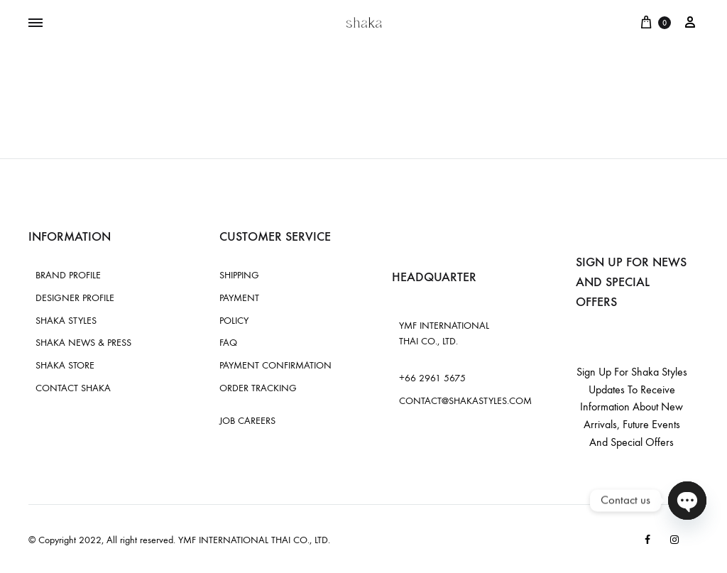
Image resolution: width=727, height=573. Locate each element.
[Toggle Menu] (35, 23)
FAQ (228, 343)
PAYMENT (239, 298)
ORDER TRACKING (258, 388)
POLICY (233, 321)
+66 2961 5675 (432, 378)
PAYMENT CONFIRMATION (275, 365)
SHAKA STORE (64, 365)
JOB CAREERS (247, 421)
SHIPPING (239, 275)
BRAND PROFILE (68, 275)
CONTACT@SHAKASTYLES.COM (465, 401)
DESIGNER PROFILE (74, 298)
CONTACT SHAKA (73, 388)
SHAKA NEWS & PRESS (83, 343)
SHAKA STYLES (66, 321)
